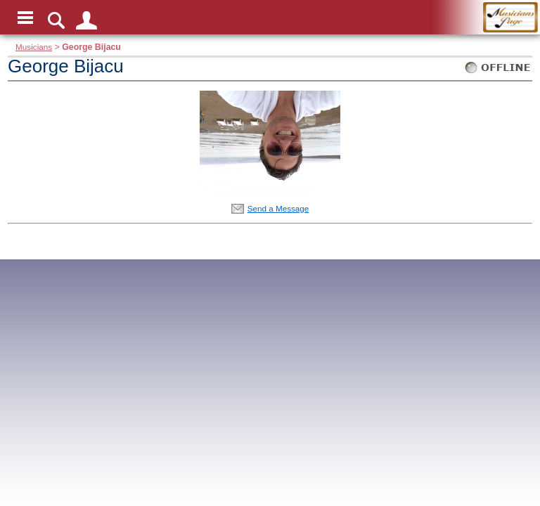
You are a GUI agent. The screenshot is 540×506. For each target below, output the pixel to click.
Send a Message (278, 208)
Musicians (33, 46)
